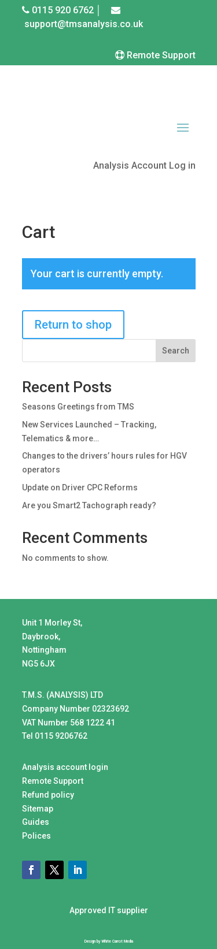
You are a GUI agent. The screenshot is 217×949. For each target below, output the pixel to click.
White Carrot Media (117, 941)
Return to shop (73, 325)
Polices (36, 835)
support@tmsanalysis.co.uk (83, 23)
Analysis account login (65, 767)
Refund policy (48, 794)
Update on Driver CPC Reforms (80, 487)
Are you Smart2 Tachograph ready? (89, 505)
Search (175, 350)
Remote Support (160, 55)
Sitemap (37, 808)
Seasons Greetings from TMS (78, 406)
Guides (35, 822)
